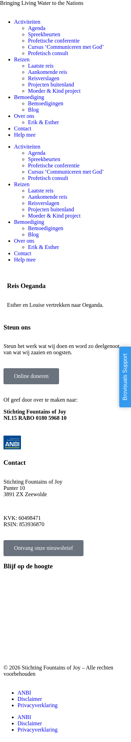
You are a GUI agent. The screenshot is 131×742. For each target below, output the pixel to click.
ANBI (24, 693)
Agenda (36, 28)
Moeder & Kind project (54, 91)
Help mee (25, 135)
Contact (22, 128)
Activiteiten (27, 22)
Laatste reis (40, 66)
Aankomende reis (47, 72)
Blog (33, 110)
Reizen (21, 59)
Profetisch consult (48, 53)
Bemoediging (29, 97)
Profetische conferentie (54, 41)
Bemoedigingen (45, 103)
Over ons (24, 116)
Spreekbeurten (44, 34)
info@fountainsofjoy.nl (29, 506)
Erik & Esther (43, 122)
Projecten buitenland (51, 85)
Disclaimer (29, 699)
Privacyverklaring (37, 705)
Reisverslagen (43, 78)
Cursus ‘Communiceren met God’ (66, 47)
